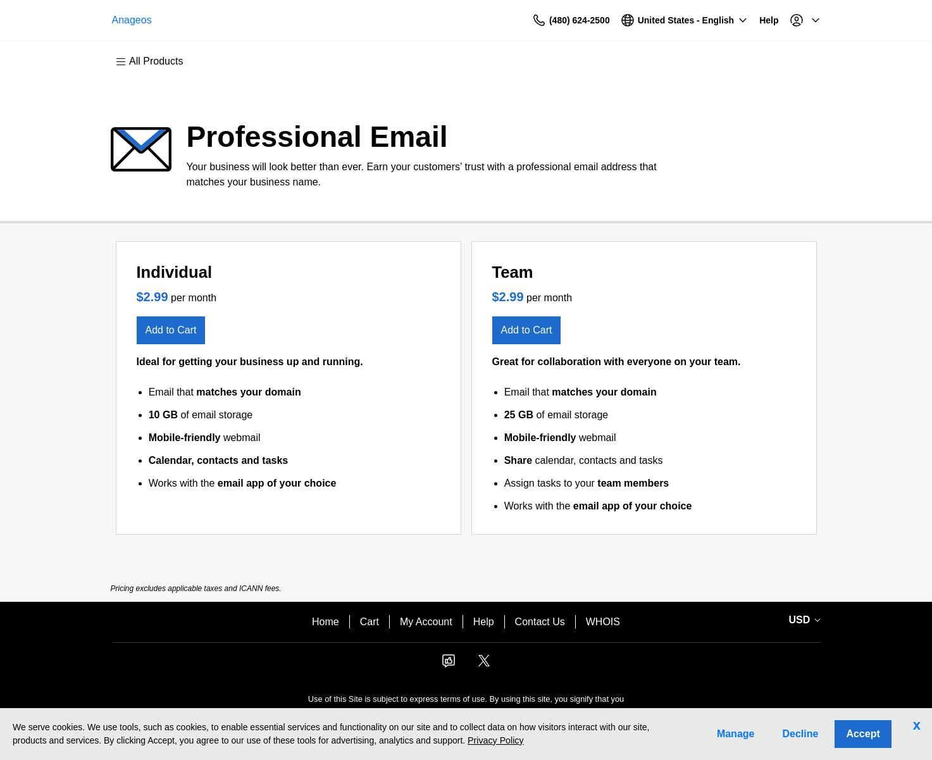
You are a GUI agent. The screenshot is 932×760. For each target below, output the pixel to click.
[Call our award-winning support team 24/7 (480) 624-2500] (739, 20)
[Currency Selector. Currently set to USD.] (803, 620)
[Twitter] (484, 664)
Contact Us (540, 621)
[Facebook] (448, 664)
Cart (369, 621)
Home (325, 621)
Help (483, 621)
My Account (426, 621)
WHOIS (603, 621)
